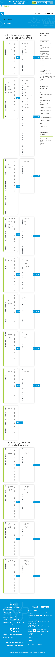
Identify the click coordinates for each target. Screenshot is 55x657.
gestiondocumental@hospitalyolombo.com (13, 616)
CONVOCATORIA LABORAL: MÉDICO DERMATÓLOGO (44, 55)
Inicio (5, 19)
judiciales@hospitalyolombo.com (11, 619)
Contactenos (19, 645)
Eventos (42, 144)
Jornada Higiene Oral (44, 51)
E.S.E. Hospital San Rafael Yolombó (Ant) (18, 2)
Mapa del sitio (10, 642)
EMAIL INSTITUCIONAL (34, 637)
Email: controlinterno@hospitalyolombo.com (12, 624)
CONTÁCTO (14, 604)
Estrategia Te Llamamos (45, 138)
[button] (2, 14)
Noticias (42, 143)
